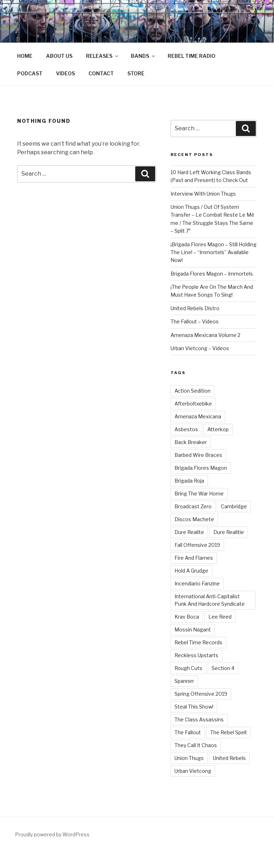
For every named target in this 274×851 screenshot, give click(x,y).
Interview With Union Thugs (203, 194)
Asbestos (186, 429)
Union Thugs (189, 758)
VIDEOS (65, 73)
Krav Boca (186, 617)
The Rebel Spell (228, 732)
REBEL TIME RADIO (191, 56)
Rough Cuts (188, 668)
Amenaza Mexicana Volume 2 (205, 335)
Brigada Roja (189, 481)
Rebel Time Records (198, 642)
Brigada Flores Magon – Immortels (212, 274)
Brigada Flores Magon (200, 468)
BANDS (143, 56)
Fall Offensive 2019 (197, 545)
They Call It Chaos (195, 745)
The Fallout (187, 732)
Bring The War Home (199, 493)
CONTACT (101, 73)
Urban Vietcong (192, 771)
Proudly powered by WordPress (52, 834)
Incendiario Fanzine (197, 583)
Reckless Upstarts (196, 655)
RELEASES (102, 56)
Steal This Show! (193, 707)
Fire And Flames (193, 558)
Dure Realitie (228, 532)
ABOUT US (59, 56)
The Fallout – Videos (195, 321)
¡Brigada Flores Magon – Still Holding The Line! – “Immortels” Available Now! (214, 252)
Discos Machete (194, 519)
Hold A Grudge (191, 571)
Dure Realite (189, 532)
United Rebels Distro (195, 308)
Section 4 (223, 668)
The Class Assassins (199, 719)
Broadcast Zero (193, 506)
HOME (24, 56)
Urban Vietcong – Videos (200, 348)
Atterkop (218, 429)
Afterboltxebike (193, 404)
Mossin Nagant (192, 629)
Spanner (184, 681)
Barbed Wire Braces (198, 455)
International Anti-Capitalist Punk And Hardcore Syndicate (209, 600)
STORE (135, 73)
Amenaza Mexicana (197, 416)
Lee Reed (220, 617)
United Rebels (229, 758)
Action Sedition (192, 391)
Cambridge (234, 506)
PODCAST (29, 73)
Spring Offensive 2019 (200, 694)
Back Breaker (190, 442)
